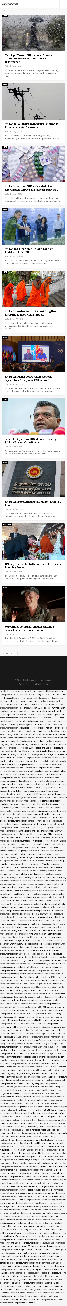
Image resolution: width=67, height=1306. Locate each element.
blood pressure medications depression (49, 1050)
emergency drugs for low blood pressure (36, 1236)
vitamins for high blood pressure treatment (40, 1289)
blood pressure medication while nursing (18, 711)
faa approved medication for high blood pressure (39, 1080)
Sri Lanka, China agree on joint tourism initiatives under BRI (29, 250)
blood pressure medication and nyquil (40, 1200)
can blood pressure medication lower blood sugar (34, 1067)
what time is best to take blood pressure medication (31, 937)
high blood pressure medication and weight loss (31, 817)
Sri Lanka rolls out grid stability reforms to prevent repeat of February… (31, 125)
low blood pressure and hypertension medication (43, 891)
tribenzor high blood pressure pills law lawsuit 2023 (22, 1007)
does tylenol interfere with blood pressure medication (33, 1120)
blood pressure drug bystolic (36, 781)
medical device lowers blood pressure (35, 1027)
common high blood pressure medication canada (31, 1259)
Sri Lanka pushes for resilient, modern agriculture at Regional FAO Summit (28, 378)
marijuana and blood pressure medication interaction (37, 1037)
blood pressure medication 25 (31, 864)
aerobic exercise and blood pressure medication (33, 714)
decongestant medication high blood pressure (34, 997)
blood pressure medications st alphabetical (37, 784)
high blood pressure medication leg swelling (19, 1060)
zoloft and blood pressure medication (36, 1010)
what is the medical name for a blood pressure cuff (42, 920)
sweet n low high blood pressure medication (25, 774)
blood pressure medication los (32, 887)
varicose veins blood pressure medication (18, 1117)
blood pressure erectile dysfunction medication (20, 1024)
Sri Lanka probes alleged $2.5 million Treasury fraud (33, 503)
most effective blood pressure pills (33, 867)
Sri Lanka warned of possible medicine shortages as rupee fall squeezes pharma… (31, 188)
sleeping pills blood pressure (12, 771)
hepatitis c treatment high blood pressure (18, 1163)
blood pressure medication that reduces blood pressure (36, 698)
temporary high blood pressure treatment (43, 1203)
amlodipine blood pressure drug (18, 1113)
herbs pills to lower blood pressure (34, 954)
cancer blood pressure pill (27, 1013)
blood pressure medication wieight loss (27, 1063)
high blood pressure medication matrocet (32, 778)
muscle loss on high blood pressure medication (24, 1216)
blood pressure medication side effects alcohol (44, 758)
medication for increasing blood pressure (18, 1286)
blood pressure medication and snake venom (35, 1170)
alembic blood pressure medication (39, 967)
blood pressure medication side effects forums (21, 1196)
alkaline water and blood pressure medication (27, 1273)
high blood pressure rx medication (42, 738)
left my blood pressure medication (37, 1176)
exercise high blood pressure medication (41, 970)
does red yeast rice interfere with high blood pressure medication (36, 871)
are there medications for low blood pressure (31, 1030)
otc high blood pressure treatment (15, 691)
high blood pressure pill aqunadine (46, 894)
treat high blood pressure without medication (42, 1220)
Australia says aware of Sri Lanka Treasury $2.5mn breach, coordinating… (30, 440)
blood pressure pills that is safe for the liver (19, 694)
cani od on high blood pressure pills (43, 1150)
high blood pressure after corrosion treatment (43, 851)
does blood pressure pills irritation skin (45, 788)
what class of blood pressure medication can (30, 1077)
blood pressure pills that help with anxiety (48, 761)
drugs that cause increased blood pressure (23, 1146)
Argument (7, 525)
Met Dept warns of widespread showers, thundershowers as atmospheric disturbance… (29, 58)
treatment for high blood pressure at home (45, 974)
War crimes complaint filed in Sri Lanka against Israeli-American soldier (29, 628)
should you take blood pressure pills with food (20, 881)
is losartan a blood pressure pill (32, 1033)
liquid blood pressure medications (41, 1173)
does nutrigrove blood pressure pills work (39, 1133)
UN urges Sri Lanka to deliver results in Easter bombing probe (33, 565)
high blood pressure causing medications (31, 754)
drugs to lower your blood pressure (23, 798)
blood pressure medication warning (15, 1269)
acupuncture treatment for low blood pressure (39, 718)
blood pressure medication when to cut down (38, 1047)
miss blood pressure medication (39, 1233)
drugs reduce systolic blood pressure (42, 1276)
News (5, 16)
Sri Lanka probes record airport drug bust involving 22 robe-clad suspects (31, 313)
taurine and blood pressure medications (17, 801)
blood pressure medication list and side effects (34, 804)
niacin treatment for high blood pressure (18, 751)
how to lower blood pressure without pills (46, 1293)
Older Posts (9, 653)
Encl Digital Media (40, 684)
